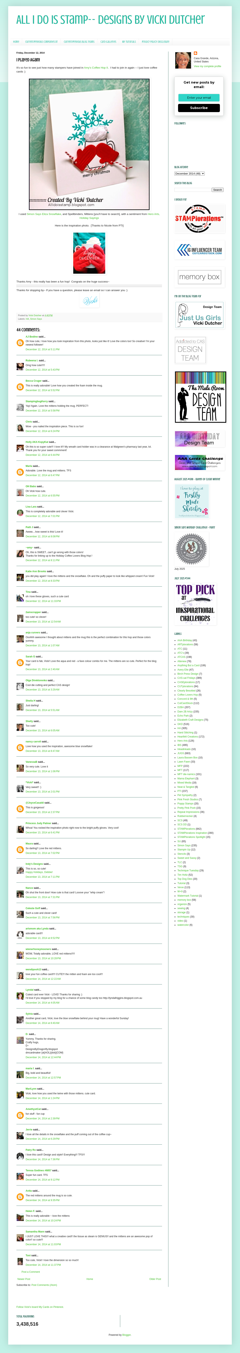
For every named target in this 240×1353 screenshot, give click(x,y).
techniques (183, 916)
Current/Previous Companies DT (41, 41)
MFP (180, 766)
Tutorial (181, 883)
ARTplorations (185, 644)
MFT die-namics (186, 774)
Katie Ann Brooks (36, 571)
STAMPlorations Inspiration (192, 833)
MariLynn (31, 1088)
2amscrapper (33, 612)
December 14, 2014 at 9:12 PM (42, 1179)
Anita (29, 1190)
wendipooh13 (33, 969)
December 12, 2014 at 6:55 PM (42, 495)
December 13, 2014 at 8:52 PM (42, 938)
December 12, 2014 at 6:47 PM (42, 475)
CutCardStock (185, 703)
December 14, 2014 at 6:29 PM (42, 1138)
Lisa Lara (31, 506)
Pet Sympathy (185, 795)
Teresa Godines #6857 (38, 1170)
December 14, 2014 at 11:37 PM (43, 1264)
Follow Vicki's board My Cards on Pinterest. (40, 1307)
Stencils (181, 853)
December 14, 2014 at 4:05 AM (42, 1002)
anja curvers (33, 632)
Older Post (155, 1279)
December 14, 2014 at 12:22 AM (43, 978)
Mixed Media (184, 782)
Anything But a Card (188, 665)
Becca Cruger (34, 380)
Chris (29, 421)
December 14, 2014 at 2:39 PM (42, 1118)
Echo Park (183, 715)
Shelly (29, 721)
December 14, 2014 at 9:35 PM (42, 1200)
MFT (180, 770)
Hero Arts (182, 740)
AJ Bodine (32, 336)
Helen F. (30, 1211)
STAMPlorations (186, 828)
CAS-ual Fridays (186, 677)
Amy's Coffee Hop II (96, 67)
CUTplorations (185, 686)
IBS (179, 745)
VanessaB (31, 761)
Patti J (29, 527)
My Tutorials (129, 41)
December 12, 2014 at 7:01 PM (42, 516)
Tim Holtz (182, 874)
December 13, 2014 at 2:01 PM (42, 791)
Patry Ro (31, 1150)
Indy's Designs (34, 864)
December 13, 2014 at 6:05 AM (42, 730)
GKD (180, 724)
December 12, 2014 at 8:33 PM (42, 580)
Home (16, 41)
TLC (179, 862)
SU (179, 841)
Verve (180, 887)
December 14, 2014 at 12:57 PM (43, 1077)
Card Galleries (108, 41)
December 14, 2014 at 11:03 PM (43, 1244)
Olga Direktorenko (36, 680)
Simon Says (36, 319)
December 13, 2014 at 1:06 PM (42, 771)
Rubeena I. (32, 360)
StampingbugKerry (37, 401)
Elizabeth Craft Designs (190, 719)
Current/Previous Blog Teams (79, 41)
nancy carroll (33, 741)
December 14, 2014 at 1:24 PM (42, 1098)
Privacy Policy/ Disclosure (155, 41)
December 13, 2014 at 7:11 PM (42, 876)
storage (181, 912)
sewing (181, 908)
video (180, 920)
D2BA (180, 707)
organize (182, 904)
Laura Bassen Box (187, 757)
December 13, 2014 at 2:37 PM (42, 812)
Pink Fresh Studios (187, 799)
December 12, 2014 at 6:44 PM (42, 455)
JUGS (180, 753)
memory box (184, 899)
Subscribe (199, 108)
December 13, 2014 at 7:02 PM (42, 853)
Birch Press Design (187, 673)
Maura (29, 843)
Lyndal (29, 989)
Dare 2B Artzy (185, 711)
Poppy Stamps (185, 803)
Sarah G (30, 656)
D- (27, 1034)
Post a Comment (31, 1271)
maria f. (30, 1068)
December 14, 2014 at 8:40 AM (42, 1023)
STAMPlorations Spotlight (191, 837)
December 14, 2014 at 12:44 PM (43, 1057)
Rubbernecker (185, 816)
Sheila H (30, 700)
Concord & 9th (185, 698)
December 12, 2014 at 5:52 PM (42, 390)
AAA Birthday (184, 640)
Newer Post (23, 1279)
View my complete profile (207, 66)
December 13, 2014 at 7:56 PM (42, 917)
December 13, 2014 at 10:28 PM (43, 958)
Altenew (181, 661)
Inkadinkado (184, 749)
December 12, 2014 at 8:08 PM (42, 536)
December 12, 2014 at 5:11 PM (42, 349)
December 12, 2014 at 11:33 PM (43, 601)
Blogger (126, 1334)
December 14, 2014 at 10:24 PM (43, 1220)
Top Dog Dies (184, 878)
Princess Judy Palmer (38, 823)
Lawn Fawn (183, 761)
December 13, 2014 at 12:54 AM (43, 621)
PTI (179, 791)
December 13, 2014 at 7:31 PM (42, 897)
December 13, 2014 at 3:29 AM (42, 689)
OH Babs (31, 486)
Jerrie (29, 1129)
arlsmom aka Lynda (37, 928)
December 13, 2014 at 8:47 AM (42, 751)
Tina (28, 591)
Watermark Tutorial (187, 895)
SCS (180, 820)
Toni (28, 1255)
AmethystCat (33, 1109)
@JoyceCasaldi (35, 802)
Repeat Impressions (188, 812)
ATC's (180, 652)
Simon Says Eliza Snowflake (44, 214)
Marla (29, 466)
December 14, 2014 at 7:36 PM (42, 1159)
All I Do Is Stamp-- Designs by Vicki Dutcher (110, 19)
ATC (179, 648)
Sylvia (29, 1013)
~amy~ (29, 547)
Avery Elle (183, 669)
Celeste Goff (33, 908)
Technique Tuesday (188, 870)
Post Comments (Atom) (44, 1285)
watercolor (183, 924)
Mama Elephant (186, 778)
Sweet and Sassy (187, 858)
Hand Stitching (185, 732)
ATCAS (181, 657)
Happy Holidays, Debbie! (39, 872)
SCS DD (182, 824)
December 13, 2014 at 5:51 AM (42, 710)
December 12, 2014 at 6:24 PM (42, 431)
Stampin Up (183, 849)
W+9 (180, 891)
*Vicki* (29, 782)
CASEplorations (186, 682)
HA (27, 319)
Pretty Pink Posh (186, 807)
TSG (180, 866)
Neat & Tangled (185, 787)
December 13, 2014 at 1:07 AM (42, 645)
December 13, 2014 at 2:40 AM (42, 669)
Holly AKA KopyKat (37, 442)
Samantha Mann (35, 1231)
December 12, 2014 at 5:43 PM (42, 369)
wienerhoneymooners (38, 949)
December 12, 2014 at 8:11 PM (42, 560)
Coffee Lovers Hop (187, 694)
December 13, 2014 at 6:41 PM (42, 832)
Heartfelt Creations (187, 736)
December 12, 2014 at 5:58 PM (42, 410)
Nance (29, 888)
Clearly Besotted (186, 690)
